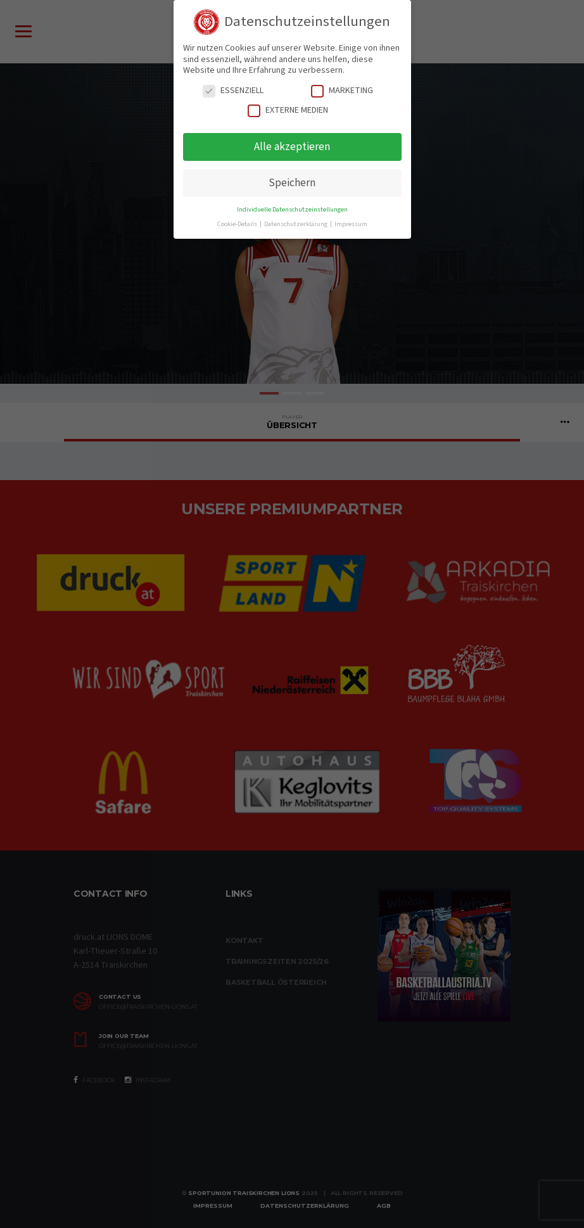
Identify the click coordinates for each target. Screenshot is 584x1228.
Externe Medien (288, 110)
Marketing (342, 91)
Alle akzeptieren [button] (292, 147)
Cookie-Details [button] (237, 224)
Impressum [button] (350, 224)
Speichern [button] (292, 183)
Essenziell (233, 91)
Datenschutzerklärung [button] (296, 224)
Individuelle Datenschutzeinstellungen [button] (292, 209)
